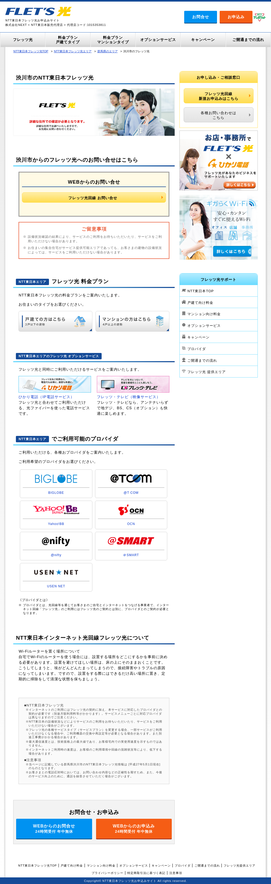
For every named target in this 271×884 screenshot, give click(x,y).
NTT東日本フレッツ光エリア (73, 51)
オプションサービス (204, 326)
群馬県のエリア (107, 51)
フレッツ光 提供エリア (206, 372)
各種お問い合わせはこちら (218, 115)
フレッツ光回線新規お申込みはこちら (218, 96)
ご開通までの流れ (202, 360)
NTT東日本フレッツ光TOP (30, 51)
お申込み (236, 17)
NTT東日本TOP (200, 291)
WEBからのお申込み (134, 829)
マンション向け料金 (204, 314)
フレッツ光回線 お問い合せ (92, 198)
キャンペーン (198, 337)
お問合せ (200, 17)
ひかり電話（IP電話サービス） (46, 397)
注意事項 (175, 872)
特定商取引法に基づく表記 (146, 872)
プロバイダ (196, 349)
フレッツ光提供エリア (239, 865)
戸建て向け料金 (200, 302)
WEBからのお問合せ (54, 829)
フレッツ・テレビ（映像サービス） (128, 397)
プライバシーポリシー (107, 872)
